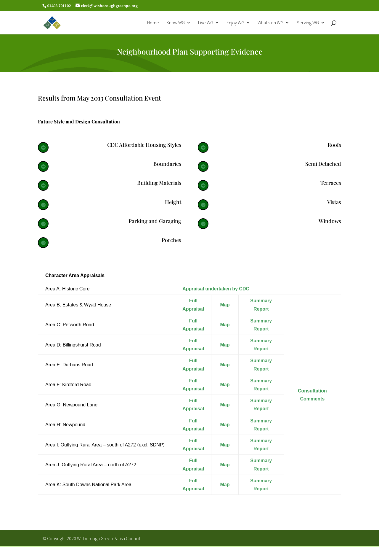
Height (173, 202)
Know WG (175, 23)
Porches (171, 240)
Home (153, 23)
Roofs (334, 144)
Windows (330, 221)
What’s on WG (270, 23)
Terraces (330, 182)
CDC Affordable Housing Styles (144, 144)
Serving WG (308, 23)
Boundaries (167, 163)
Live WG (205, 23)
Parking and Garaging (155, 221)
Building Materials (159, 182)
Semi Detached (323, 163)
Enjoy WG (235, 23)
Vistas (334, 202)
